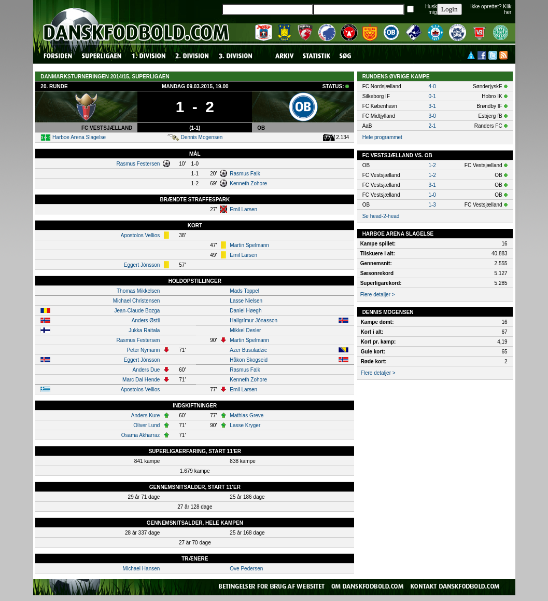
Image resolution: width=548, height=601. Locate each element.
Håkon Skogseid (249, 360)
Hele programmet (382, 137)
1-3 (431, 205)
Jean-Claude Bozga (137, 310)
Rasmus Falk (245, 173)
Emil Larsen (243, 209)
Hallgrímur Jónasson (253, 320)
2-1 (431, 126)
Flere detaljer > (377, 294)
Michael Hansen (141, 568)
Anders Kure (145, 415)
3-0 (431, 116)
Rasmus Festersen (138, 164)
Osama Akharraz (140, 435)
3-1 (431, 106)
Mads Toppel (244, 291)
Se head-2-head (381, 216)
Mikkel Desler (245, 330)
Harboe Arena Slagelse (79, 137)
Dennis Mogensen (202, 137)
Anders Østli (146, 320)
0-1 (431, 96)
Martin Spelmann (249, 245)
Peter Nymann (143, 350)
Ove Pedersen (246, 568)
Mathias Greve (246, 415)
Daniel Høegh (245, 310)
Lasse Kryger (245, 425)
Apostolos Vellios (140, 235)
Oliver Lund (146, 425)
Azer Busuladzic (248, 350)
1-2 (431, 165)
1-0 (431, 195)
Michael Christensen (136, 301)
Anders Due (146, 370)
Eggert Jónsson (142, 265)
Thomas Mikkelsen (138, 291)
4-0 (431, 86)
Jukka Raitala (144, 330)
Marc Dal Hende (141, 380)
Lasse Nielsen (246, 301)
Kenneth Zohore (248, 183)
